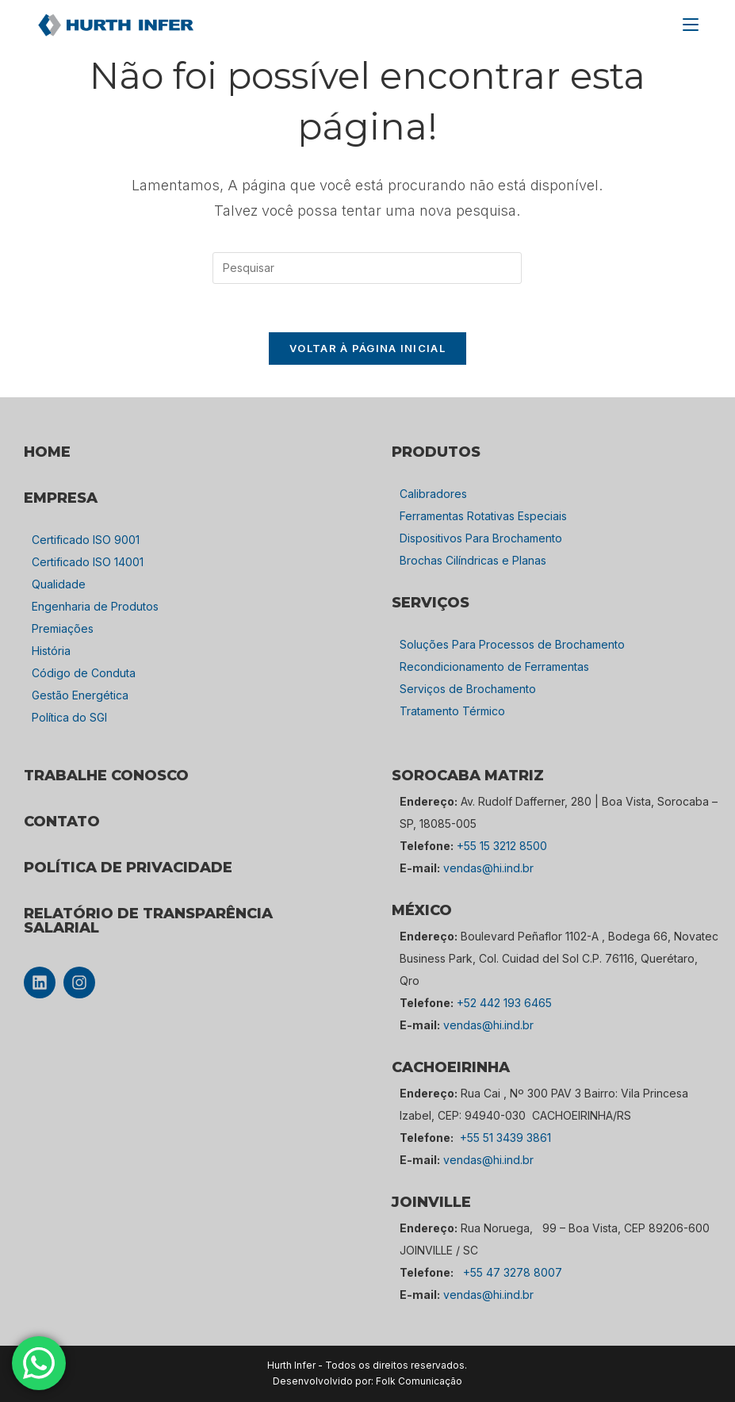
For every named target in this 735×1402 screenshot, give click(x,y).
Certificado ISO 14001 (88, 562)
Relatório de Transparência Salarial (148, 921)
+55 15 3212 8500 (502, 845)
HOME (47, 452)
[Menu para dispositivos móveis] (691, 24)
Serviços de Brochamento (468, 688)
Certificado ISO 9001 (86, 539)
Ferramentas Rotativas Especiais (483, 516)
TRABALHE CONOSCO (106, 775)
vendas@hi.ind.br (488, 868)
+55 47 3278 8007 (512, 1272)
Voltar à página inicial (367, 348)
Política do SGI (69, 717)
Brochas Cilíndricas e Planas (473, 560)
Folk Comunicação (419, 1381)
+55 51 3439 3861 (505, 1137)
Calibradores (433, 493)
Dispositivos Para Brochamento (481, 538)
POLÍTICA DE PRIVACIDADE (128, 867)
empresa (61, 498)
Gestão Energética (80, 695)
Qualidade (59, 584)
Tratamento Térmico (452, 711)
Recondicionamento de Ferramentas (494, 666)
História (51, 650)
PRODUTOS (436, 452)
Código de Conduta (84, 673)
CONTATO (62, 821)
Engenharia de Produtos (95, 606)
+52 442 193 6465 (504, 1002)
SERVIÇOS (430, 602)
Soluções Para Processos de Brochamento (512, 644)
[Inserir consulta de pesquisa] (367, 268)
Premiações (63, 628)
